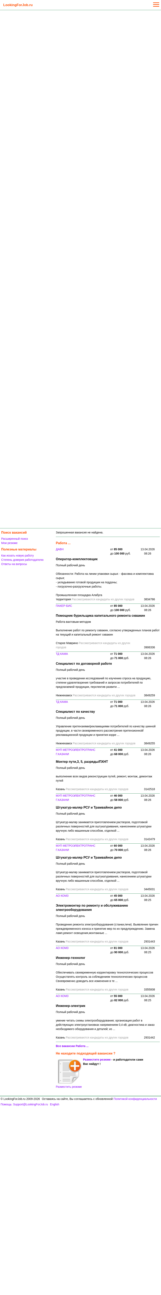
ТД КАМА (62, 653)
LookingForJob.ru (18, 5)
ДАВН (60, 549)
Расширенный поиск (14, 538)
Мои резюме (9, 543)
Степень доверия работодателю (22, 559)
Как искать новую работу (17, 555)
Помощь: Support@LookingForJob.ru (24, 1104)
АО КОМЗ (62, 895)
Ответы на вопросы (14, 564)
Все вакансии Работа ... (72, 1046)
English (54, 1104)
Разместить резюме (69, 1073)
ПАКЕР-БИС (64, 605)
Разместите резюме (97, 1059)
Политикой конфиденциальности (135, 1099)
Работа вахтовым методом (73, 621)
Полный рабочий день (70, 565)
